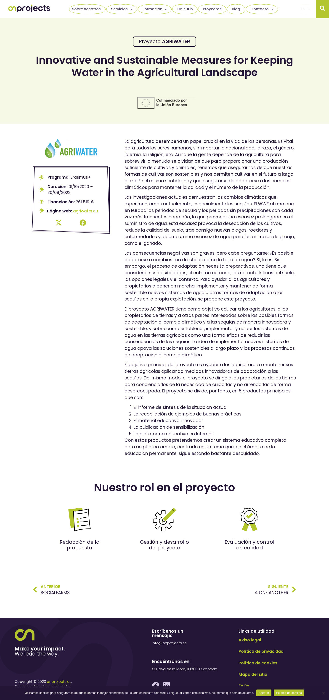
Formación (155, 9)
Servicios (121, 9)
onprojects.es (59, 681)
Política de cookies (289, 693)
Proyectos (212, 9)
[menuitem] (306, 9)
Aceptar (264, 693)
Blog (236, 9)
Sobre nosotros (86, 9)
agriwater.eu (85, 211)
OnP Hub (185, 9)
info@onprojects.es (169, 643)
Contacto (261, 9)
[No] (323, 693)
